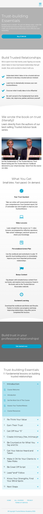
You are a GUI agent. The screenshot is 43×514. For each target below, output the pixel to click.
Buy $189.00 (21, 36)
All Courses (19, 500)
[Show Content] (37, 383)
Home (9, 500)
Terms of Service (21, 502)
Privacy (30, 500)
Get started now (21, 346)
